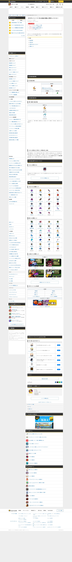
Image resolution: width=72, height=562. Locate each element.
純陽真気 (40, 245)
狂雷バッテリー (49, 209)
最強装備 (32, 7)
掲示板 (21, 20)
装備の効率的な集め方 (12, 176)
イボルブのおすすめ (12, 108)
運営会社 (44, 510)
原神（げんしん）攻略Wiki (22, 521)
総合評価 (31, 40)
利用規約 (19, 510)
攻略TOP (11, 7)
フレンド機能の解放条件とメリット (15, 121)
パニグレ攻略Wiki (50, 524)
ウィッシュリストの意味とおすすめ (15, 258)
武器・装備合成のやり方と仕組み (14, 167)
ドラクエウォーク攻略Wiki (22, 519)
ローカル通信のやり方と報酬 (13, 256)
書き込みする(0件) (45, 378)
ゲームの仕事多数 (38, 1)
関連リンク (32, 46)
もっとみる (23, 35)
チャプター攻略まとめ (36, 296)
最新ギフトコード (37, 29)
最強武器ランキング (12, 63)
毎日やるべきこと (12, 235)
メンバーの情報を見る (44, 398)
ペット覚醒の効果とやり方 (13, 194)
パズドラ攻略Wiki (35, 518)
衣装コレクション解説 (12, 197)
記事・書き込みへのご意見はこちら (44, 402)
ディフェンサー (58, 204)
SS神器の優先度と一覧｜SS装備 (16, 22)
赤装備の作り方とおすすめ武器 (14, 172)
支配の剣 (31, 213)
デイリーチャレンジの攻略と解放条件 (15, 126)
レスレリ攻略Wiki (50, 521)
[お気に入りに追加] (49, 4)
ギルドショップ (11, 276)
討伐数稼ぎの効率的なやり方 (13, 110)
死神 (49, 195)
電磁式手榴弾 (32, 227)
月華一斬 (44, 115)
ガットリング (40, 195)
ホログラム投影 (58, 236)
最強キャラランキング (12, 74)
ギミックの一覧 (11, 301)
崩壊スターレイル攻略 (21, 518)
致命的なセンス (40, 222)
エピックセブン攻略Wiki (36, 521)
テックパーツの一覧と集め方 (13, 185)
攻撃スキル (36, 263)
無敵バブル (57, 240)
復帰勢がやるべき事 (59, 7)
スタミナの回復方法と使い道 (13, 244)
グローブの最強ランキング (13, 85)
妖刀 (49, 191)
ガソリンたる (58, 195)
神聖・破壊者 (49, 227)
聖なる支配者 (58, 227)
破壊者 (58, 200)
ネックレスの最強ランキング (13, 81)
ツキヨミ (44, 170)
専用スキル (53, 274)
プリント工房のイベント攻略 (37, 25)
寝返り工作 (40, 236)
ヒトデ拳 (31, 240)
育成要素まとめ (11, 158)
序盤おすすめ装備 (12, 112)
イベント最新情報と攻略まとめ (14, 92)
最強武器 (27, 7)
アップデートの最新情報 (53, 296)
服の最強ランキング (12, 78)
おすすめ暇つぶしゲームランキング (17, 324)
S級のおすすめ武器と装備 (13, 174)
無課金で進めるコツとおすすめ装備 (15, 103)
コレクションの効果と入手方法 (14, 160)
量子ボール (40, 204)
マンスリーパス (11, 203)
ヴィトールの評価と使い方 (38, 26)
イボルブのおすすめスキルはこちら (47, 89)
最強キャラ (52, 7)
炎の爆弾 (40, 191)
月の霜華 (31, 236)
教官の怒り (57, 222)
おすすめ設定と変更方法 (13, 251)
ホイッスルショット (49, 200)
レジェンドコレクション (13, 292)
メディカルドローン (40, 227)
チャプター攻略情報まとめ (13, 285)
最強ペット (38, 7)
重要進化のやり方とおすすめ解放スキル (15, 165)
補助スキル (53, 263)
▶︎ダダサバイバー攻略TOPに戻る (45, 303)
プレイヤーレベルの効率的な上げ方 (15, 163)
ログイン (61, 1)
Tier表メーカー (11, 233)
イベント (22, 7)
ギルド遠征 (11, 278)
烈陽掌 (58, 245)
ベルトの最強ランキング (13, 83)
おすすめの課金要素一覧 (13, 201)
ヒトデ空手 (40, 240)
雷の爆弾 (31, 191)
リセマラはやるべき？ (12, 247)
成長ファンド (11, 222)
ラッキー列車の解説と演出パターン (15, 105)
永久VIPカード (11, 226)
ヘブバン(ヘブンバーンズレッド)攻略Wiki (24, 522)
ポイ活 (45, 1)
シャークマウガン (40, 200)
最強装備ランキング (12, 65)
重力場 (49, 204)
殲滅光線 (31, 200)
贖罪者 (32, 231)
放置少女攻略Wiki (50, 522)
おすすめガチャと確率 (12, 260)
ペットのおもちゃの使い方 (13, 269)
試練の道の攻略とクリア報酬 (13, 139)
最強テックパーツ (45, 7)
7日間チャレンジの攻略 (13, 130)
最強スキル (36, 292)
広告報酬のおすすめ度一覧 (13, 253)
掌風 (49, 245)
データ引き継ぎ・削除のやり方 (14, 249)
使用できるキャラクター (34, 44)
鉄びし (32, 209)
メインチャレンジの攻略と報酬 (14, 128)
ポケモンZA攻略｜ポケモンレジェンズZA (24, 513)
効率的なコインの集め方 (13, 240)
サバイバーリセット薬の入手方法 (14, 190)
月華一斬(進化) (49, 231)
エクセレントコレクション (13, 296)
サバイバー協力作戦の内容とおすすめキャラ (18, 25)
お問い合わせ (40, 510)
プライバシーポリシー (26, 510)
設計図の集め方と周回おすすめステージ (15, 192)
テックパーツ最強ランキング (13, 72)
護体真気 (31, 245)
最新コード (16, 7)
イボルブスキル (36, 274)
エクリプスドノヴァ (40, 213)
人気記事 (13, 20)
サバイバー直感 (49, 222)
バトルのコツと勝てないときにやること (15, 101)
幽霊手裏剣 (31, 204)
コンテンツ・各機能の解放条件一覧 (15, 119)
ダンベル (31, 195)
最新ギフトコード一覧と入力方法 (14, 267)
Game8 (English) (50, 510)
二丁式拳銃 (49, 236)
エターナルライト (57, 209)
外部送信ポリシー (33, 510)
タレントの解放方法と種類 (13, 183)
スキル (30, 406)
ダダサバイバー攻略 (31, 404)
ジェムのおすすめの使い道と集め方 (17, 30)
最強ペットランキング (12, 69)
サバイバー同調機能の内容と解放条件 (17, 27)
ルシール (58, 191)
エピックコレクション (12, 294)
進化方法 (31, 42)
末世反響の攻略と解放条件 (13, 137)
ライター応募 (60, 510)
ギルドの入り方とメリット (13, 135)
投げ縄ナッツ (49, 240)
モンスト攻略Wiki (50, 518)
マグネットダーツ (40, 209)
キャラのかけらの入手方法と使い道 (15, 265)
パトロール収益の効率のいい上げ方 (15, 181)
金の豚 (10, 224)
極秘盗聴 (31, 222)
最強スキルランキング (12, 67)
